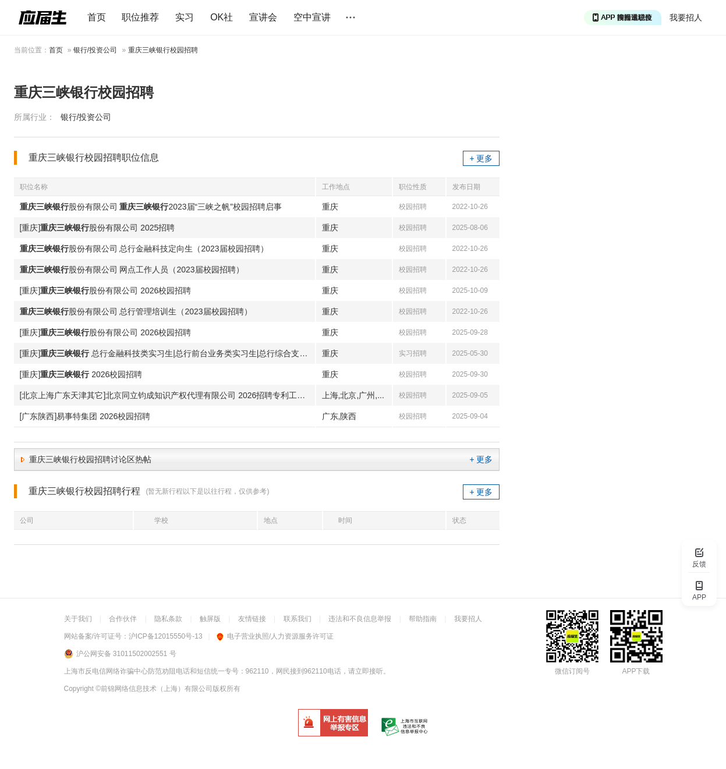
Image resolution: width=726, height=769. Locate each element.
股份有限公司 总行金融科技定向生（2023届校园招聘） (144, 248)
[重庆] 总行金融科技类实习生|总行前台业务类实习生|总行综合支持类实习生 (167, 353)
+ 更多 (481, 158)
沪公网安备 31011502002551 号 (126, 654)
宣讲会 (263, 17)
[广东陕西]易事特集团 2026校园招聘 (85, 416)
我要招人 (686, 17)
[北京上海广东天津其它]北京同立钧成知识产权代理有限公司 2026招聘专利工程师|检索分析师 (167, 395)
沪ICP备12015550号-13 (166, 636)
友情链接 (252, 619)
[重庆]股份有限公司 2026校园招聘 (106, 290)
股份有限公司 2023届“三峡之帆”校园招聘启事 (151, 206)
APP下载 (636, 671)
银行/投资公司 (95, 50)
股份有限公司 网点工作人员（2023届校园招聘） (132, 269)
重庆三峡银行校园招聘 (163, 50)
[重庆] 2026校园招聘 (81, 374)
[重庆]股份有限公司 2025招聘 (97, 227)
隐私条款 (168, 619)
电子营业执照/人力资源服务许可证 (275, 636)
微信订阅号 (572, 671)
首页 (96, 17)
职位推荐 (140, 17)
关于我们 (78, 619)
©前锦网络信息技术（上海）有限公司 (154, 689)
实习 (184, 17)
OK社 (221, 17)
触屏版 (210, 619)
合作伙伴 (123, 619)
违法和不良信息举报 (359, 619)
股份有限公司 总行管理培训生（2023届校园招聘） (136, 311)
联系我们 (297, 619)
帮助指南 (423, 619)
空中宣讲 (312, 17)
